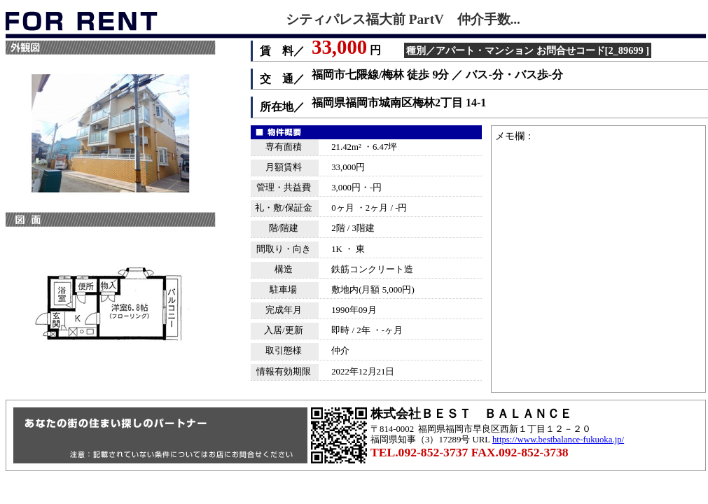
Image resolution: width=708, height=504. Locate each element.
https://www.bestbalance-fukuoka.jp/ (558, 439)
